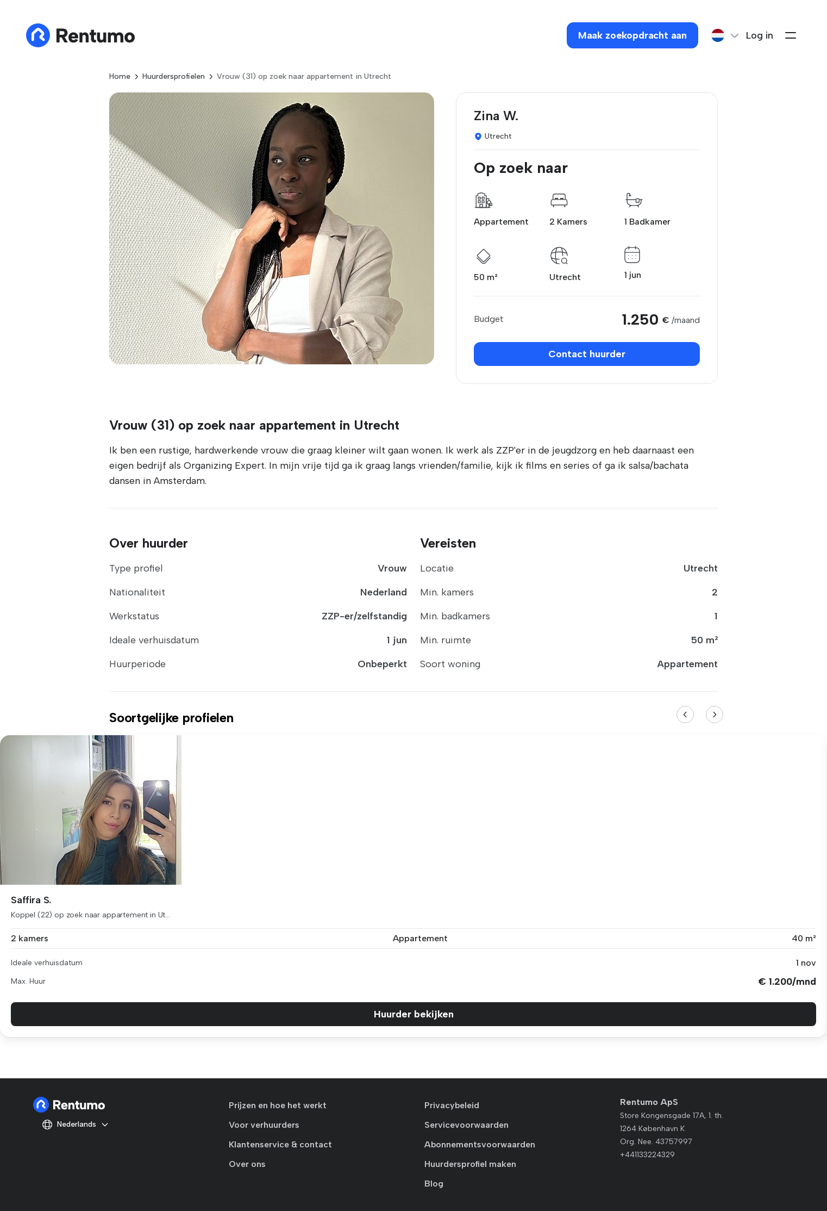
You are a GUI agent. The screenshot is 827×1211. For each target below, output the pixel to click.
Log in (759, 35)
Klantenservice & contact (280, 1144)
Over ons (247, 1164)
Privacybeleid (451, 1105)
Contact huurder (586, 354)
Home (119, 76)
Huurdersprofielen (173, 76)
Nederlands (75, 1124)
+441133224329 (647, 1154)
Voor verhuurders (264, 1125)
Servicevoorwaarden (466, 1125)
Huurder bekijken (414, 1014)
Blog (433, 1183)
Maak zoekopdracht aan (632, 35)
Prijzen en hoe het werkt (278, 1105)
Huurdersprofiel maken (470, 1164)
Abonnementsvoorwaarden (479, 1144)
